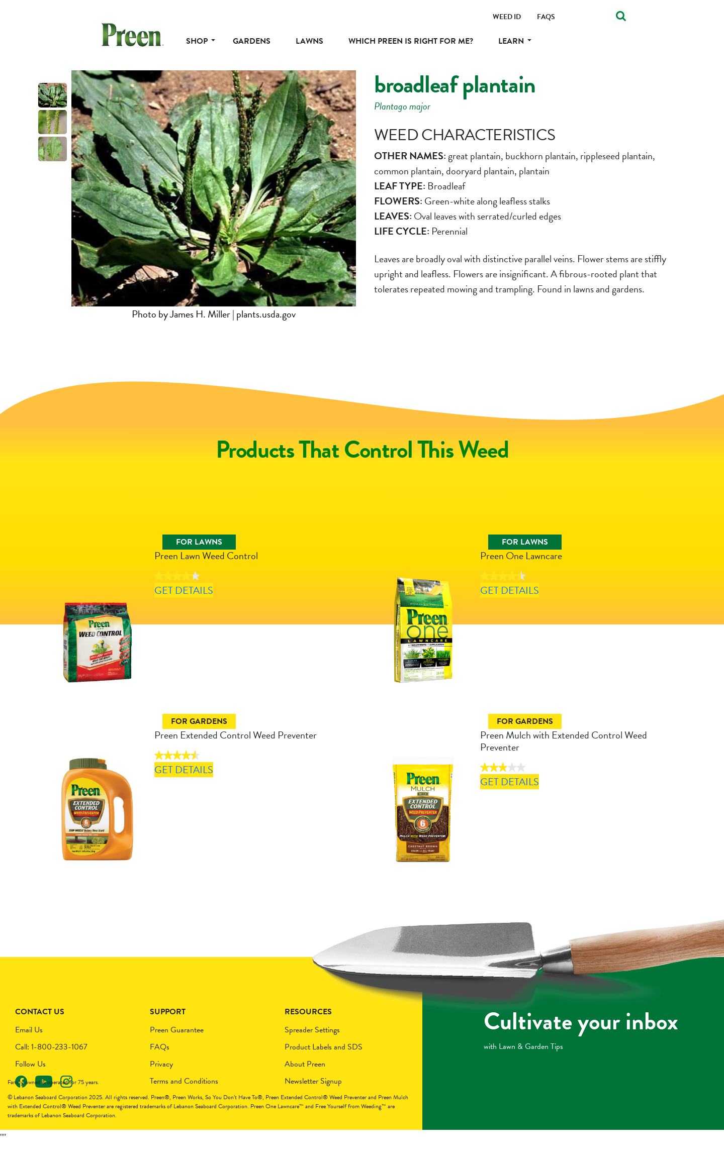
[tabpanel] (213, 196)
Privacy (161, 1085)
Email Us (29, 1051)
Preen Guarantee (177, 1051)
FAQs (159, 1068)
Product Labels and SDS (324, 1068)
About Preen (305, 1085)
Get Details (201, 617)
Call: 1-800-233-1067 (51, 1068)
